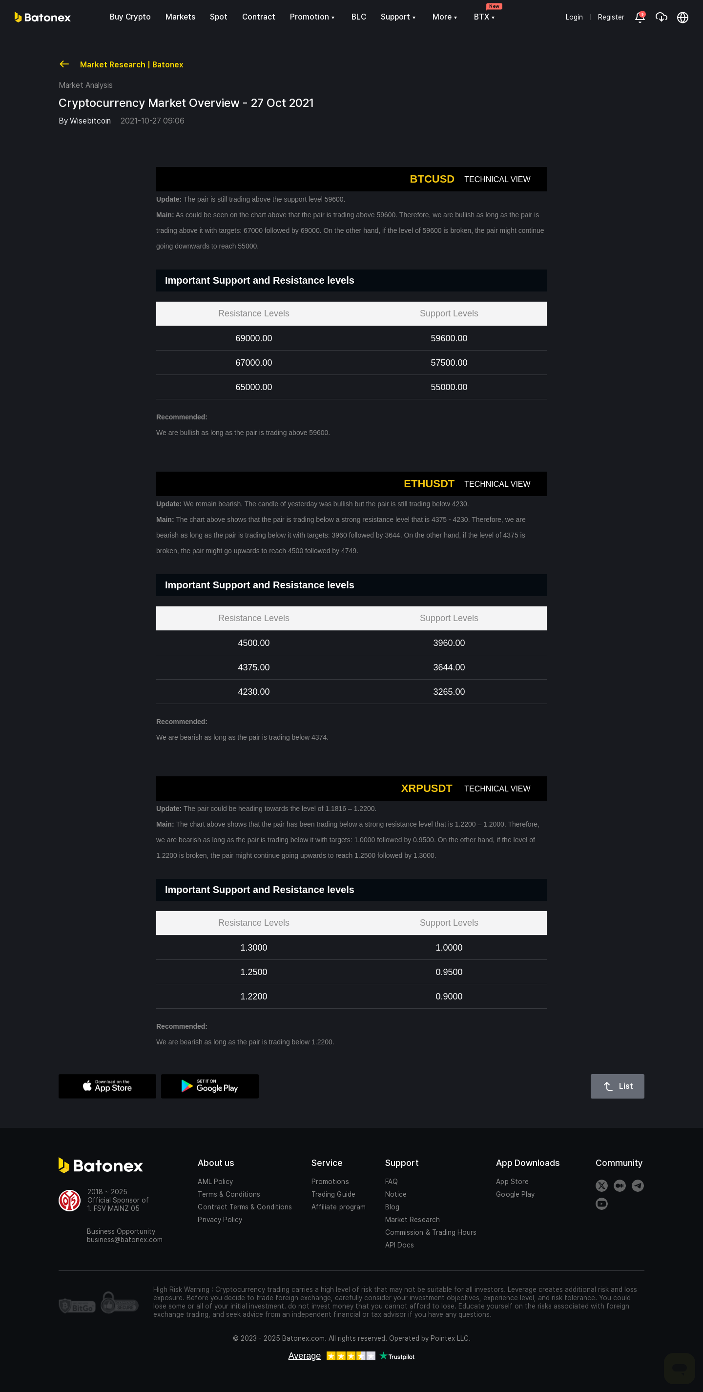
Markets (180, 16)
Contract (258, 16)
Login (574, 17)
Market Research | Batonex (121, 64)
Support (399, 16)
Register (611, 17)
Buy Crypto (130, 16)
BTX (485, 16)
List (617, 1086)
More (446, 16)
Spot (218, 16)
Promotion (313, 16)
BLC (359, 16)
